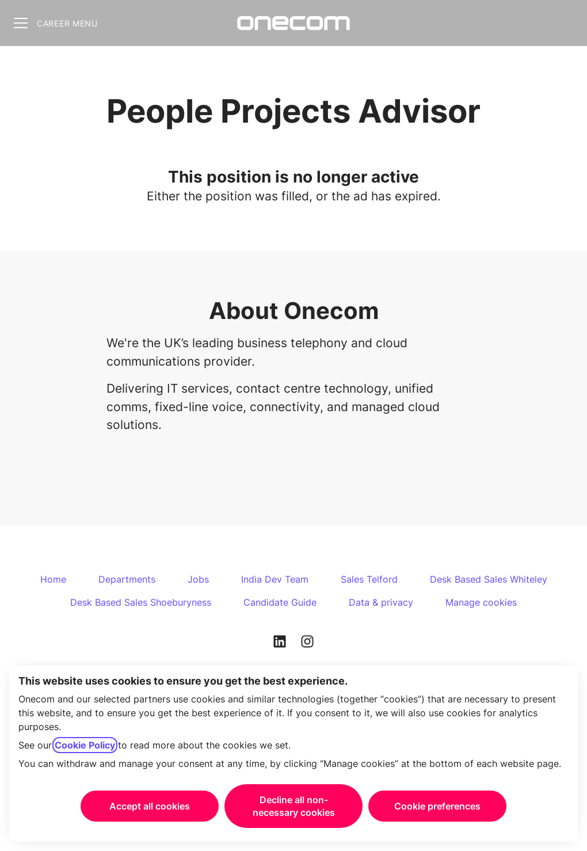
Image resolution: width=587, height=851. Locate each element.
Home (53, 579)
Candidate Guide (280, 602)
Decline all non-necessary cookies (294, 806)
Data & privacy (381, 602)
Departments (126, 579)
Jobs (198, 579)
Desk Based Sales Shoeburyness (140, 602)
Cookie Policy (85, 745)
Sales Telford (369, 579)
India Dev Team (274, 579)
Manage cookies (481, 602)
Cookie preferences (437, 806)
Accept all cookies (149, 806)
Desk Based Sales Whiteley (488, 579)
